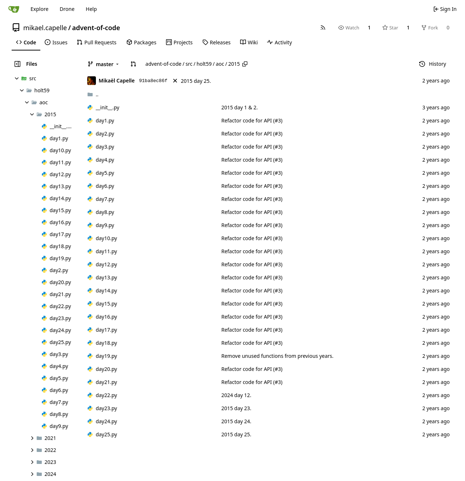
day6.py (105, 185)
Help (91, 8)
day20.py (106, 368)
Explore (39, 8)
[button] (133, 63)
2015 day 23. (236, 408)
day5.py (105, 172)
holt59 (204, 63)
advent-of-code (96, 27)
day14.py (106, 290)
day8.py (105, 212)
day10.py (106, 238)
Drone (67, 8)
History (432, 63)
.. (92, 94)
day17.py (106, 329)
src (189, 63)
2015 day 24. (236, 421)
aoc (220, 63)
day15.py (106, 303)
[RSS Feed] (323, 27)
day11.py (106, 251)
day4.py (105, 159)
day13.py (106, 277)
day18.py (106, 342)
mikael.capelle (45, 27)
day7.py (105, 198)
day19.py (106, 355)
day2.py (105, 133)
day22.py (106, 395)
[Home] (14, 9)
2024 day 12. (236, 395)
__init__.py (107, 107)
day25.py (106, 434)
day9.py (105, 225)
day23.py (106, 408)
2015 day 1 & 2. (239, 107)
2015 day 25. (196, 80)
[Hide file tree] (17, 64)
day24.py (106, 421)
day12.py (106, 264)
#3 (278, 120)
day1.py (105, 120)
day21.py (106, 382)
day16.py (106, 316)
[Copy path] (244, 63)
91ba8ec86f (153, 81)
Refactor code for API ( (248, 120)
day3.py (105, 146)
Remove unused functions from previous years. (277, 355)
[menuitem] (26, 42)
